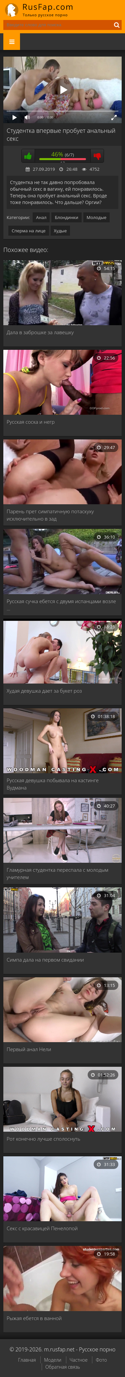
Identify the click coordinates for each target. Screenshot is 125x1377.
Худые (60, 231)
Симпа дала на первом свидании (45, 959)
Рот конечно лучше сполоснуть (43, 1138)
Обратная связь (62, 1367)
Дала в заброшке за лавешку (40, 332)
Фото (101, 1360)
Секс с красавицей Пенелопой (42, 1228)
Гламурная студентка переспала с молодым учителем (57, 873)
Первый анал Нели (29, 1049)
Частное (79, 1360)
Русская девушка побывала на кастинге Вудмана (53, 784)
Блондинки (66, 217)
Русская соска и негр (31, 421)
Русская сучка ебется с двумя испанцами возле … (61, 605)
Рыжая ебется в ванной (34, 1318)
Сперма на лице (29, 231)
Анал (41, 217)
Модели (52, 1360)
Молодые (97, 217)
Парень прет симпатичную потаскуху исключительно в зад (50, 515)
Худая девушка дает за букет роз (44, 690)
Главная (27, 1360)
